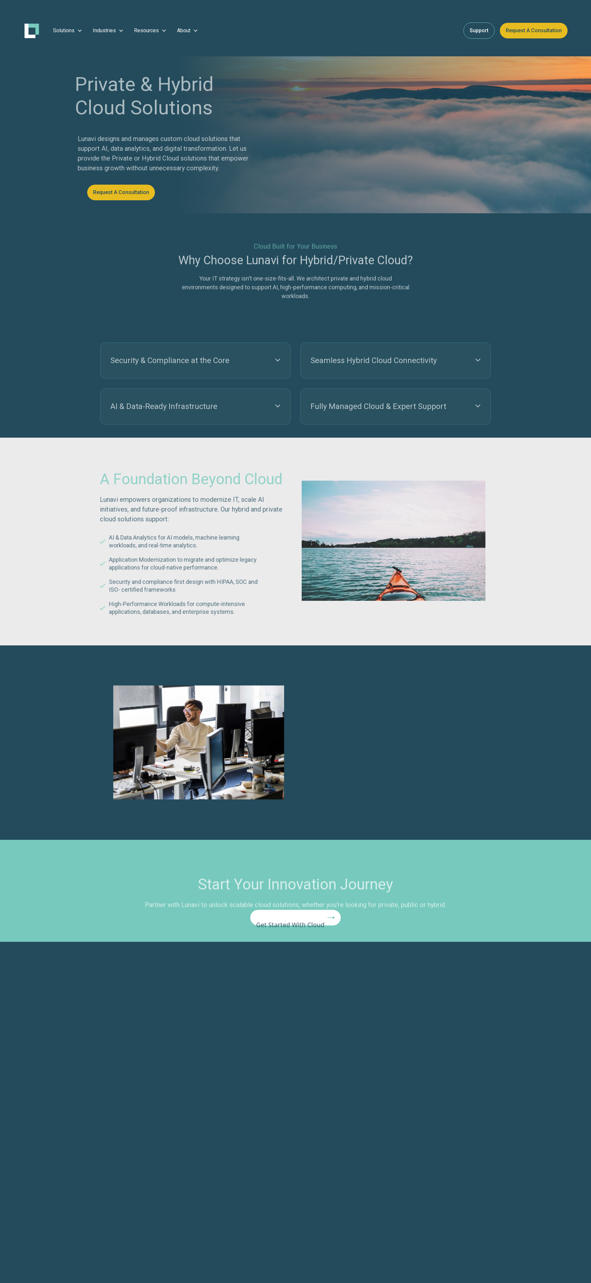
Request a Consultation (534, 30)
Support (479, 30)
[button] (68, 31)
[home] (31, 30)
